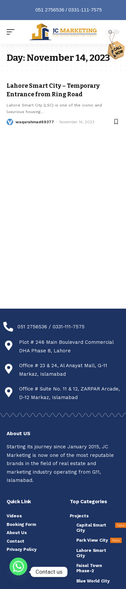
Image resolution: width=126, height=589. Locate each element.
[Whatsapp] (18, 572)
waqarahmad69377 (34, 122)
